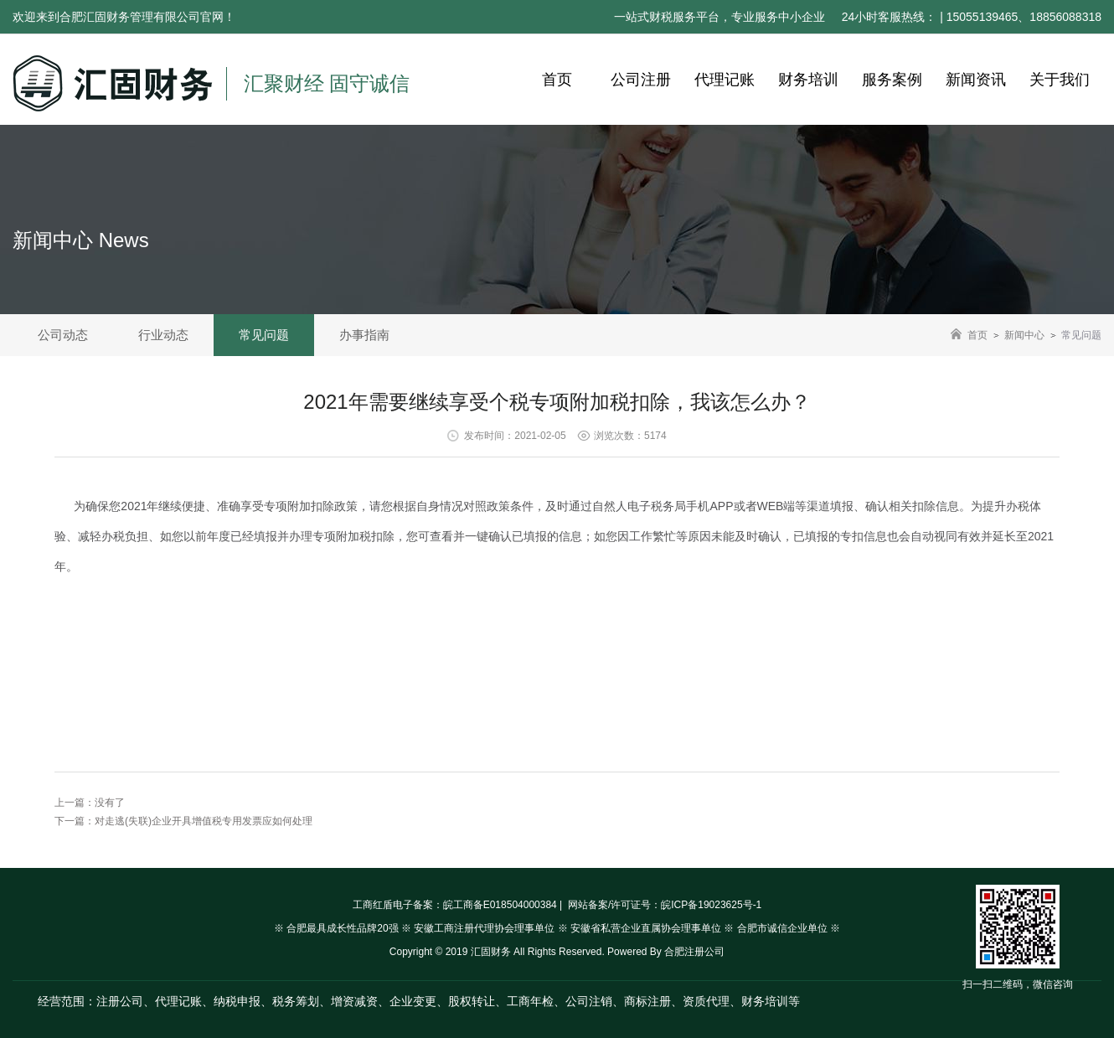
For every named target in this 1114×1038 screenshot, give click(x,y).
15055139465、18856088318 (1023, 16)
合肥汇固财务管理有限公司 (129, 16)
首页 (557, 79)
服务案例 (892, 79)
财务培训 (808, 79)
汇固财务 (491, 952)
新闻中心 (1024, 335)
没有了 (110, 802)
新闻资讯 (976, 79)
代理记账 (724, 79)
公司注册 (641, 79)
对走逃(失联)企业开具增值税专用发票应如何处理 (203, 821)
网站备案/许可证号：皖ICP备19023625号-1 (663, 905)
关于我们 (1059, 79)
